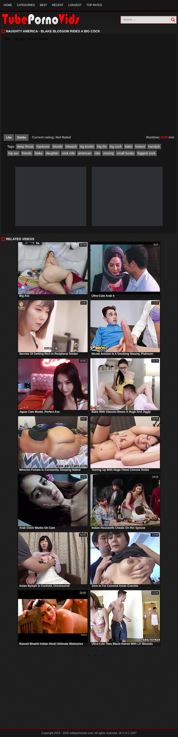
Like (9, 137)
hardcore (43, 146)
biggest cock (146, 153)
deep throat (25, 146)
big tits (101, 146)
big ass (13, 153)
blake (38, 153)
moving (108, 153)
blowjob (71, 146)
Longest (74, 5)
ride (97, 153)
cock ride (68, 153)
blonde (57, 146)
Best (43, 5)
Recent (57, 5)
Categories (26, 5)
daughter (52, 153)
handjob (154, 146)
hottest (140, 146)
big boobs (87, 146)
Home (8, 5)
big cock (116, 146)
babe (128, 146)
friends (27, 153)
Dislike (21, 137)
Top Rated (94, 5)
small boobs (125, 153)
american (85, 153)
